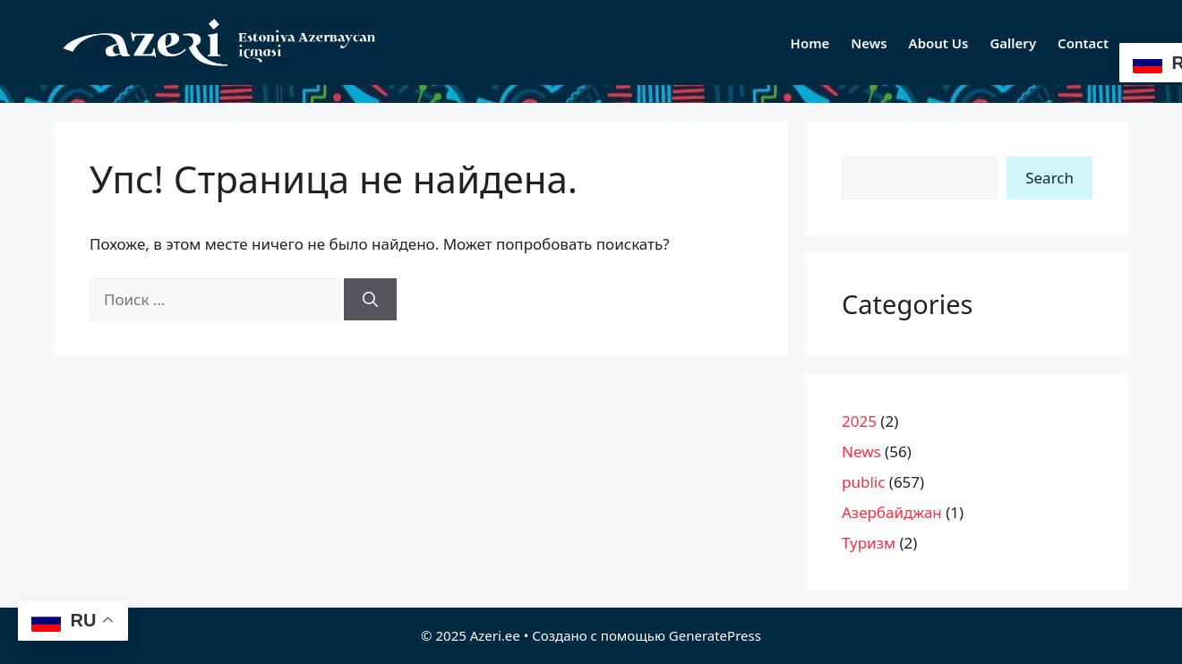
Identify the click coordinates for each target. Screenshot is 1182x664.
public (863, 482)
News (868, 43)
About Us (939, 43)
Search (1049, 177)
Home (810, 43)
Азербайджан (892, 512)
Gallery (1012, 43)
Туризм (868, 542)
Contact (1083, 43)
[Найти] (370, 299)
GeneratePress (715, 635)
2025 (859, 421)
